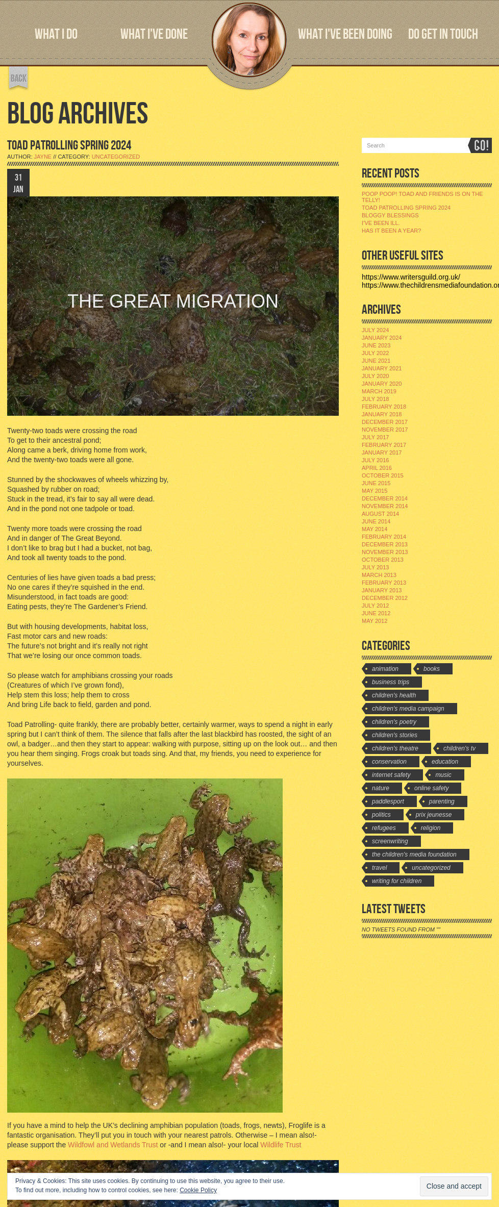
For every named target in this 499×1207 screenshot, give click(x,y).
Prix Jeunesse (434, 814)
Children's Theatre (395, 748)
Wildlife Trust (280, 1145)
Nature (380, 788)
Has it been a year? (391, 231)
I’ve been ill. (381, 223)
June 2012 (376, 613)
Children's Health (394, 695)
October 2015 (383, 475)
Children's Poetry (394, 721)
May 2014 (374, 529)
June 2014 (376, 521)
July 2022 (375, 353)
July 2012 (375, 605)
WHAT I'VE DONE (154, 34)
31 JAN (18, 183)
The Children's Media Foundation (414, 854)
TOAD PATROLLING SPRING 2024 (69, 146)
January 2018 (382, 414)
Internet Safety (391, 774)
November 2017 (385, 429)
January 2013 (382, 590)
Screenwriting (390, 841)
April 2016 (377, 468)
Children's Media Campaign (408, 708)
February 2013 (384, 583)
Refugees (384, 828)
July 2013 (375, 567)
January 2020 (382, 384)
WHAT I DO (56, 34)
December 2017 (385, 422)
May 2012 (374, 621)
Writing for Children (396, 881)
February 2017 (384, 445)
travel (379, 867)
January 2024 (382, 338)
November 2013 (385, 552)
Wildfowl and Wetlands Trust (113, 1145)
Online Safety (431, 788)
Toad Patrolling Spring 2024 (406, 208)
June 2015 (376, 483)
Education (445, 761)
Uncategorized (116, 157)
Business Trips (390, 682)
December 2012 (385, 598)
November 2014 (385, 506)
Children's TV (459, 748)
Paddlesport (388, 801)
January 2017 (382, 452)
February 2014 (384, 537)
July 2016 (375, 460)
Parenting (442, 801)
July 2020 (375, 376)
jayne (43, 157)
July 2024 (375, 330)
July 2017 (375, 437)
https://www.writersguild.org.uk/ (411, 277)
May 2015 (374, 491)
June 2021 (376, 361)
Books (431, 668)
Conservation (389, 761)
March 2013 (379, 575)
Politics (381, 814)
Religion (431, 828)
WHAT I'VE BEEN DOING (345, 34)
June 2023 (376, 345)
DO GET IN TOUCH (443, 34)
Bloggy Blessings (390, 215)
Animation (385, 668)
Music (443, 774)
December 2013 (385, 544)
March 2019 (379, 391)
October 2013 (383, 560)
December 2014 (385, 498)
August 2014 (380, 514)
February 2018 (384, 407)
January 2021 (382, 368)
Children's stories (394, 735)
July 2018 (375, 399)
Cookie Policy (198, 1190)
